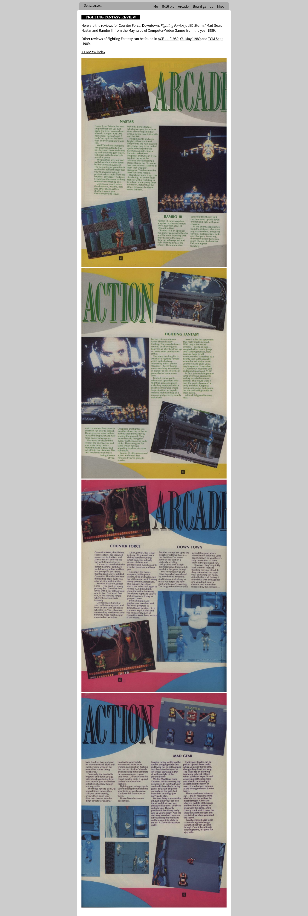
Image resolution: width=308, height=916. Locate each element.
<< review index (93, 51)
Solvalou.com (93, 5)
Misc (220, 6)
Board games (203, 6)
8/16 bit (168, 6)
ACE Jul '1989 (168, 38)
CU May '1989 (190, 38)
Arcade (183, 6)
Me (155, 6)
